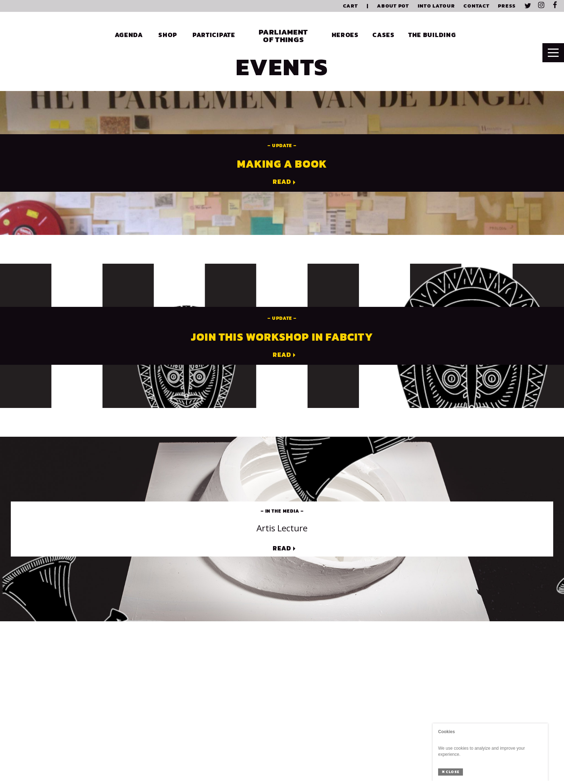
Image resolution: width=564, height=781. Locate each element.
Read (282, 181)
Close (450, 772)
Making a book (282, 164)
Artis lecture (282, 527)
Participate (213, 35)
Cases (383, 35)
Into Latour (436, 6)
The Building (432, 35)
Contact (476, 6)
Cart (350, 6)
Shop (167, 35)
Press (507, 6)
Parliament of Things (283, 35)
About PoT (393, 6)
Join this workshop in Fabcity (282, 337)
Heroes (345, 35)
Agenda (129, 35)
